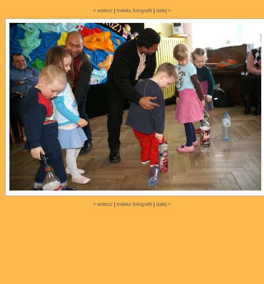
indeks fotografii (134, 10)
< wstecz (103, 10)
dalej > (163, 10)
